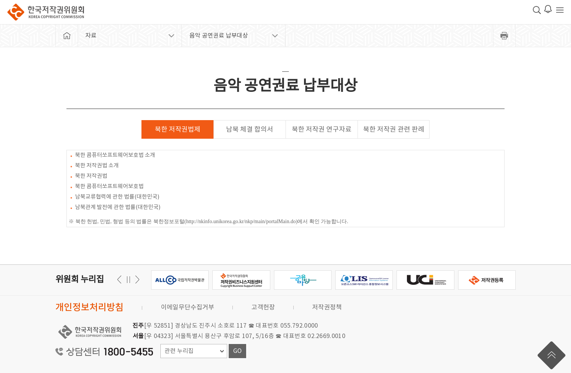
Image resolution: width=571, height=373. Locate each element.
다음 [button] (120, 279)
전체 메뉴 (560, 10)
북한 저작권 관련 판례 (393, 130)
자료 (91, 35)
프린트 (504, 36)
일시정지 (128, 279)
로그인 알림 (548, 9)
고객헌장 (263, 307)
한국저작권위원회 (45, 12)
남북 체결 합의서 (249, 130)
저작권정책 (327, 307)
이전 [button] (136, 279)
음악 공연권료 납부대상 (218, 35)
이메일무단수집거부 (187, 307)
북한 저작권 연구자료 (322, 130)
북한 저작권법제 (177, 130)
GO (237, 351)
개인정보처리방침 (89, 307)
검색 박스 (536, 10)
